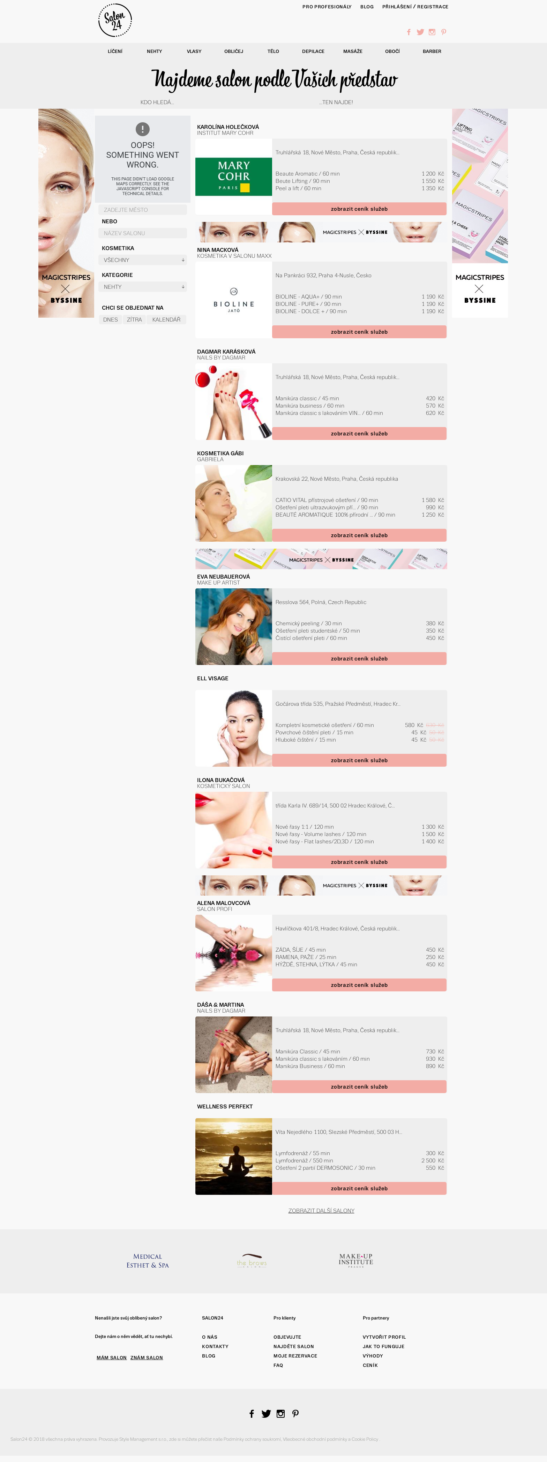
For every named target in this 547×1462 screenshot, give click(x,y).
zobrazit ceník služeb (359, 209)
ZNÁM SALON (146, 1357)
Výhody (373, 1356)
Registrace (433, 6)
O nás (209, 1337)
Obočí (392, 51)
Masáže (352, 51)
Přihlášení (397, 6)
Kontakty (215, 1346)
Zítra (134, 320)
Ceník (370, 1365)
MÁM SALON (112, 1357)
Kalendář (166, 320)
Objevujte (287, 1337)
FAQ (278, 1365)
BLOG (367, 6)
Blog (209, 1356)
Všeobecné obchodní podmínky (315, 1439)
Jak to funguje (383, 1346)
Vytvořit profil (384, 1337)
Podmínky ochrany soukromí (252, 1439)
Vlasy (194, 51)
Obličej (233, 51)
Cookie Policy (365, 1439)
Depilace (313, 51)
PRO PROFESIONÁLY (327, 6)
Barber (432, 51)
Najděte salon (294, 1346)
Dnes (110, 320)
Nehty (154, 51)
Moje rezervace (295, 1356)
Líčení (115, 51)
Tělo (273, 51)
